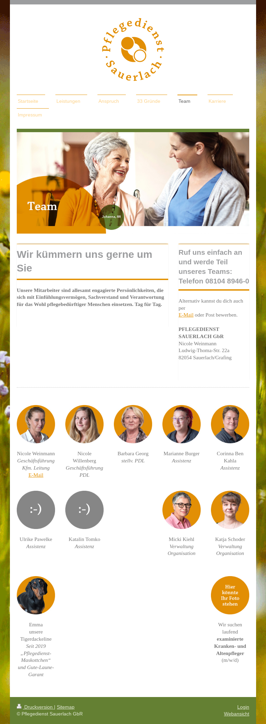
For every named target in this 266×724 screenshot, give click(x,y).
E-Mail (186, 315)
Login (243, 707)
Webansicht (236, 713)
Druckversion (35, 707)
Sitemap (66, 707)
